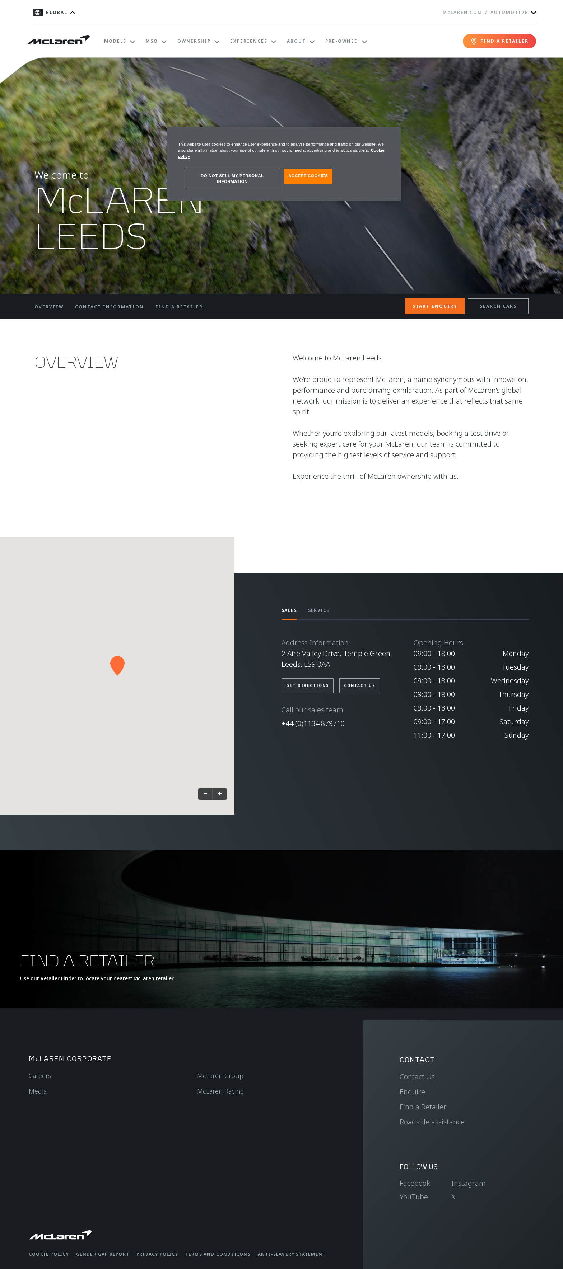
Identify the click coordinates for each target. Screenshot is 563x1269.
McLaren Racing (220, 1091)
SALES (289, 610)
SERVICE (318, 610)
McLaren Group (220, 1075)
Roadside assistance (432, 1122)
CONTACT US (359, 685)
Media (38, 1091)
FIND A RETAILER (179, 307)
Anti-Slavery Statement (292, 1254)
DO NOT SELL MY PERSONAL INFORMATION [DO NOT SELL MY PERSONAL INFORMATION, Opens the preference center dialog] (232, 179)
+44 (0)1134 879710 (313, 723)
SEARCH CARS (498, 306)
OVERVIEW (49, 307)
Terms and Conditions (218, 1254)
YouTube (414, 1197)
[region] (284, 164)
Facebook (415, 1183)
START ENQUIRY (435, 306)
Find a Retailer (423, 1107)
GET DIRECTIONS (307, 685)
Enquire (412, 1091)
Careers (40, 1075)
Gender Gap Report (102, 1254)
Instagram (468, 1183)
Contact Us (417, 1076)
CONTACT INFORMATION (109, 307)
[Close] (391, 135)
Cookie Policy (49, 1254)
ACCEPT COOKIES (308, 176)
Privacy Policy (157, 1254)
